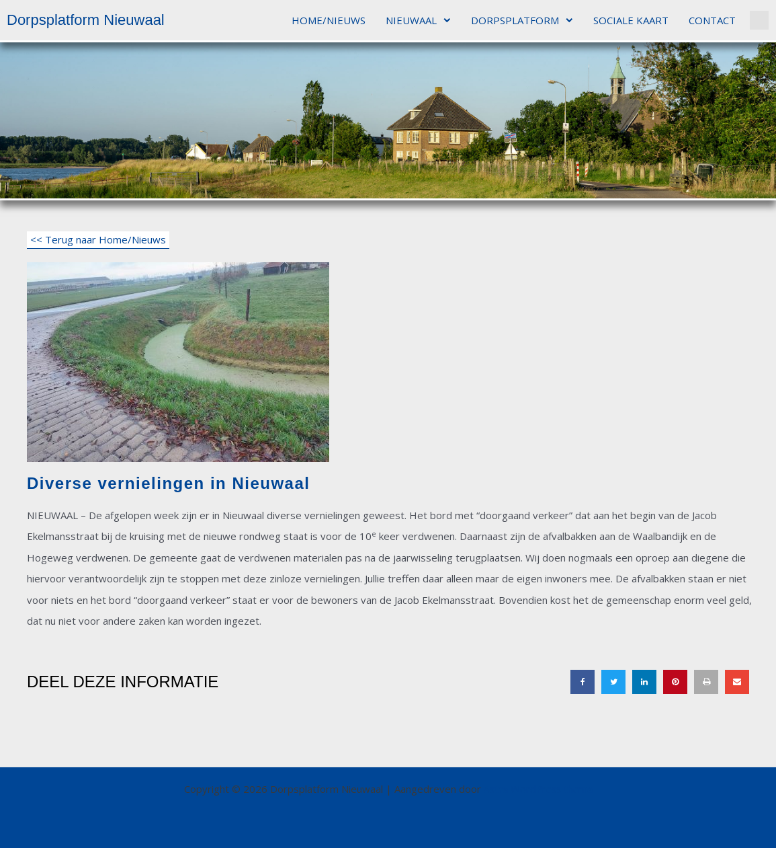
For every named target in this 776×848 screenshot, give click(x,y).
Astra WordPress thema (538, 789)
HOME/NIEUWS (328, 20)
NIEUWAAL (418, 20)
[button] (759, 20)
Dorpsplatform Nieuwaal (86, 19)
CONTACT (712, 20)
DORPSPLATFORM (522, 20)
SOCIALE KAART (631, 20)
